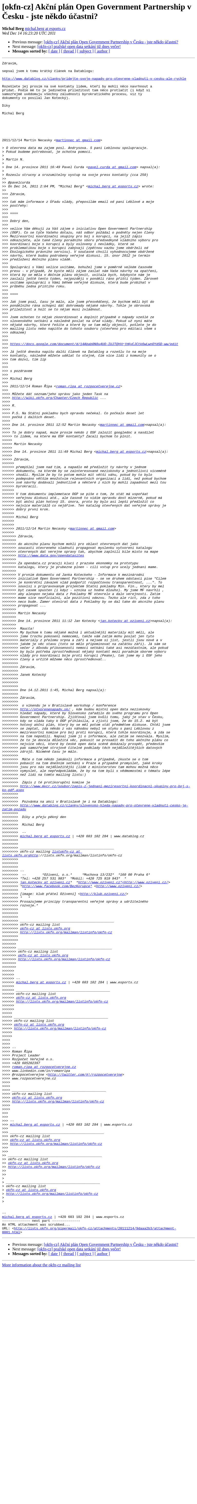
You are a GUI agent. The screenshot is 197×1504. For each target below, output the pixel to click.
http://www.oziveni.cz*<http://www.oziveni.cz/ (123, 1046)
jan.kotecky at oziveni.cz (125, 733)
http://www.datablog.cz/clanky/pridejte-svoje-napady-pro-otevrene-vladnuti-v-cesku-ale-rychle (94, 82)
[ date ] (54, 51)
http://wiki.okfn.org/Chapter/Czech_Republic (55, 465)
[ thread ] (68, 51)
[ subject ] (85, 51)
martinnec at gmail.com (78, 156)
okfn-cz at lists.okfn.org (45, 1102)
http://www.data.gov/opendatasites (51, 654)
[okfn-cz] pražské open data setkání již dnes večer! (79, 46)
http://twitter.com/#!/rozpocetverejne (85, 1277)
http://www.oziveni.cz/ (118, 1051)
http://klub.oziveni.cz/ (103, 1060)
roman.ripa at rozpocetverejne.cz (88, 451)
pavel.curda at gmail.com (112, 188)
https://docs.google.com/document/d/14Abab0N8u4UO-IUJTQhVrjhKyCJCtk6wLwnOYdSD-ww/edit (94, 400)
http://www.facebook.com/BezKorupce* (57, 1051)
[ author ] (102, 51)
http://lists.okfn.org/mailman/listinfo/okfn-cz (66, 1106)
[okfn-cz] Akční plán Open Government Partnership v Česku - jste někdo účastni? (111, 42)
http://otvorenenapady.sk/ (45, 839)
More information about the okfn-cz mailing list (41, 1499)
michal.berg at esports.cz (45, 28)
